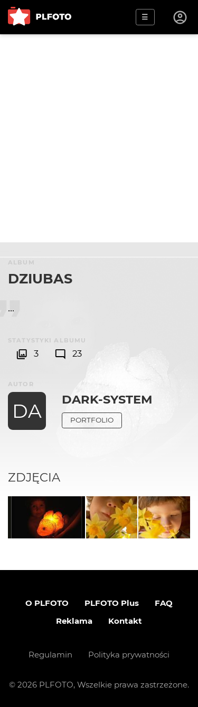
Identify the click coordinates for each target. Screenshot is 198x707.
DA (27, 411)
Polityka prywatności (128, 655)
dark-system (107, 399)
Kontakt (125, 621)
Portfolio (92, 420)
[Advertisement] (99, 138)
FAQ (164, 603)
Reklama (74, 621)
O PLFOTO (47, 603)
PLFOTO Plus (111, 603)
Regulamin (50, 655)
